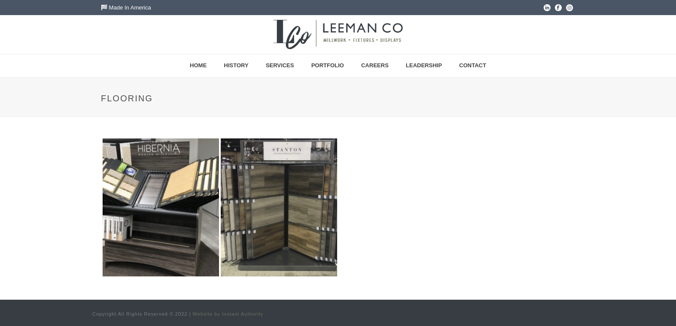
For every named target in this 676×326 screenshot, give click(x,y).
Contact (472, 65)
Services (280, 65)
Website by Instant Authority (228, 314)
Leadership (424, 65)
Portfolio (327, 65)
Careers (375, 65)
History (236, 65)
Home (198, 65)
